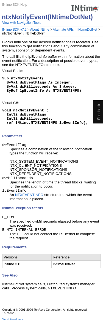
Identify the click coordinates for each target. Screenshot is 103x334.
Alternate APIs (63, 29)
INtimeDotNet (87, 29)
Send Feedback (12, 330)
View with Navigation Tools (21, 23)
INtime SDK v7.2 (14, 29)
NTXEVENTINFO (29, 205)
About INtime (39, 29)
